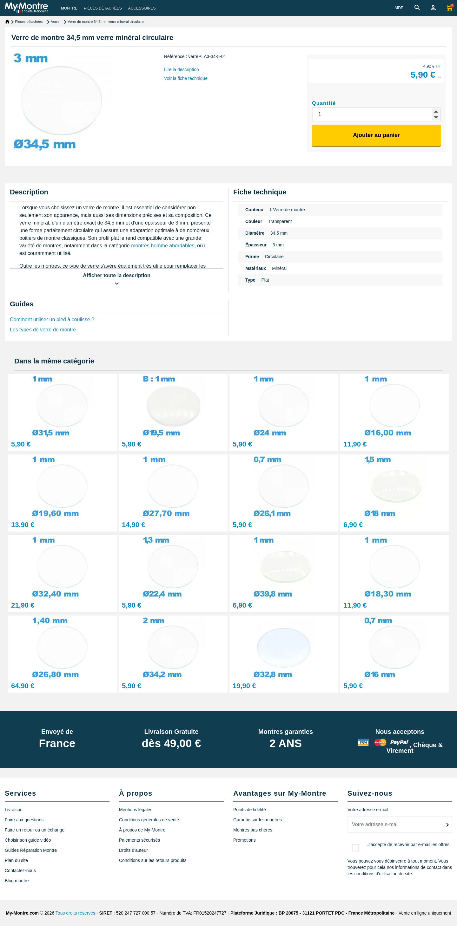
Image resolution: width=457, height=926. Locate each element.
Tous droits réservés (75, 913)
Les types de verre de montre (43, 329)
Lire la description (181, 69)
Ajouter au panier (376, 135)
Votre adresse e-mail (368, 809)
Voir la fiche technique (186, 78)
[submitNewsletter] (447, 824)
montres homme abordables (162, 245)
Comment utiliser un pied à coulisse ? (52, 319)
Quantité (324, 103)
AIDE (398, 8)
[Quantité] (376, 114)
